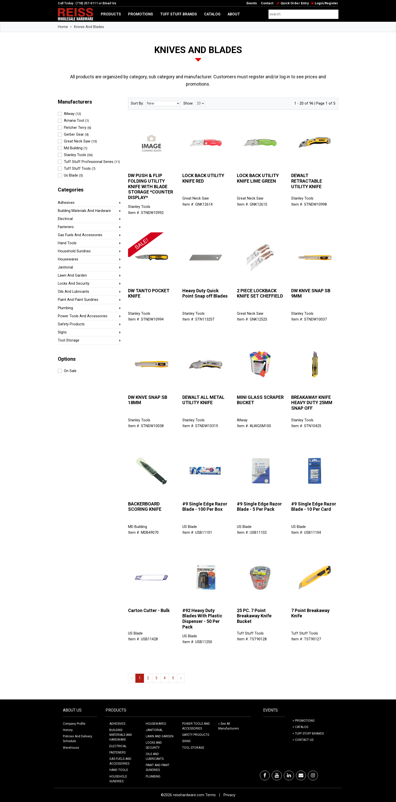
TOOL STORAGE (193, 747)
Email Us (109, 3)
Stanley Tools (78, 155)
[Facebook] (265, 775)
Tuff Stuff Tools (79, 168)
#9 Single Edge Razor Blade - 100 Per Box (204, 506)
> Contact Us (302, 740)
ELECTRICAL (118, 746)
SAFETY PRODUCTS (195, 735)
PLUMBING (153, 776)
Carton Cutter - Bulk (149, 610)
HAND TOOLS (118, 770)
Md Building (75, 148)
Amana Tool (76, 120)
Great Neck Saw (80, 141)
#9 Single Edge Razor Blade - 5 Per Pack (259, 506)
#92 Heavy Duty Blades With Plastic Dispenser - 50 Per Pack (202, 618)
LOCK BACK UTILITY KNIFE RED (203, 178)
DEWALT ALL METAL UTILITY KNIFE (203, 400)
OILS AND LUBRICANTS (155, 756)
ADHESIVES (117, 723)
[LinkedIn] (289, 775)
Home (63, 27)
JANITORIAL (154, 730)
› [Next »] (180, 678)
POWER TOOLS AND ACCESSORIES (196, 726)
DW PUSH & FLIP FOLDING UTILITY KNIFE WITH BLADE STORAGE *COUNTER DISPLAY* (150, 186)
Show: (188, 103)
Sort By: (137, 103)
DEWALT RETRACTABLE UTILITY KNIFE (306, 181)
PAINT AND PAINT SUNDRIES (157, 767)
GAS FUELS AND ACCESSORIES (120, 761)
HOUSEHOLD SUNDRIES (118, 779)
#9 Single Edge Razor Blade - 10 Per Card (313, 506)
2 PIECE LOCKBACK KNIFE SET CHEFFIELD (260, 293)
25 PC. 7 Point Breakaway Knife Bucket (254, 616)
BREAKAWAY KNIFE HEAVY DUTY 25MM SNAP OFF (311, 403)
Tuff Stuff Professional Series (92, 162)
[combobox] (303, 14)
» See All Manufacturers (228, 726)
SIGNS (186, 741)
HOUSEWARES (156, 723)
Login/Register (326, 3)
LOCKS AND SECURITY (154, 745)
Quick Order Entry (295, 3)
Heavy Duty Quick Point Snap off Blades (205, 293)
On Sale (70, 371)
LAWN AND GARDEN (160, 736)
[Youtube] (277, 775)
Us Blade (73, 175)
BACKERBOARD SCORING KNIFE (144, 506)
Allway (72, 114)
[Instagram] (313, 775)
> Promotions (303, 720)
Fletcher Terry (77, 128)
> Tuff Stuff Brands (308, 733)
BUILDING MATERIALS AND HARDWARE (120, 734)
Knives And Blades (89, 27)
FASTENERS (117, 752)
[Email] (301, 775)
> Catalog (300, 727)
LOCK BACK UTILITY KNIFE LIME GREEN (258, 178)
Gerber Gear (76, 134)
